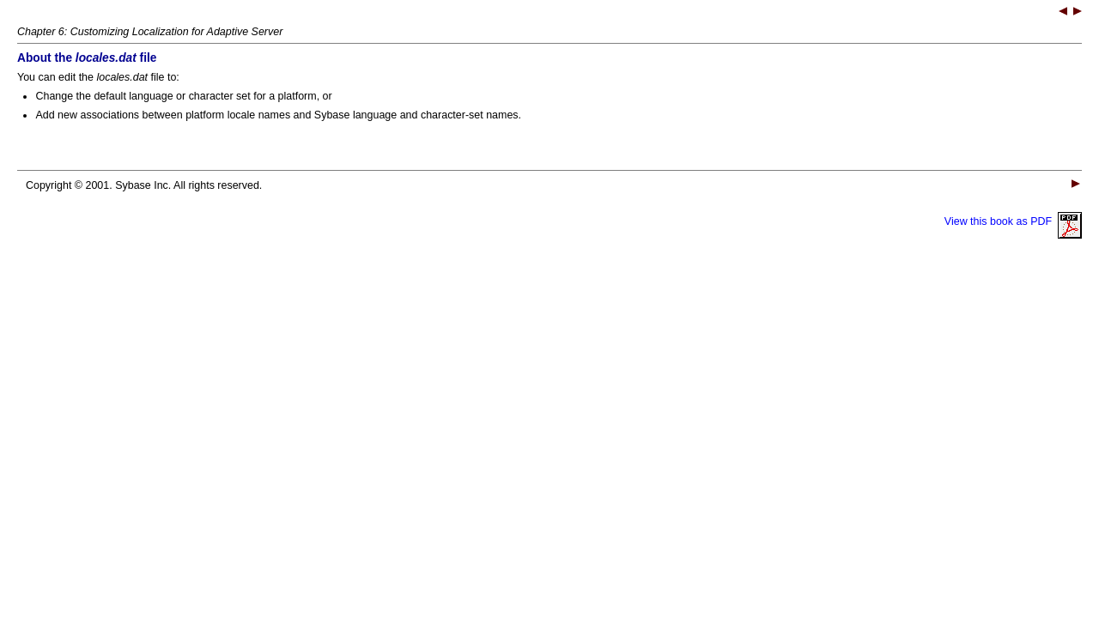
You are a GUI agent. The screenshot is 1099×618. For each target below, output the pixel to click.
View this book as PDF (1013, 221)
